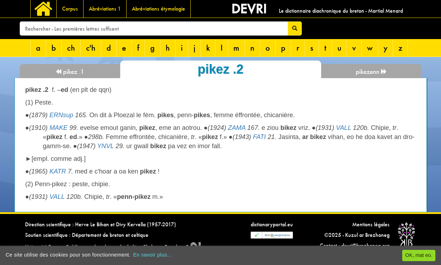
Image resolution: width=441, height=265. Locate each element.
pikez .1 (69, 71)
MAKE (58, 127)
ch (71, 47)
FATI (259, 136)
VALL (343, 127)
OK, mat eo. (419, 255)
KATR (57, 171)
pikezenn (371, 71)
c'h (91, 47)
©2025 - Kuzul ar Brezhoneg (357, 235)
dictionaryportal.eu (272, 224)
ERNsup (61, 115)
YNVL (105, 146)
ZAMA (237, 127)
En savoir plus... (152, 255)
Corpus (70, 8)
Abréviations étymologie (158, 8)
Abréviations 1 (105, 8)
